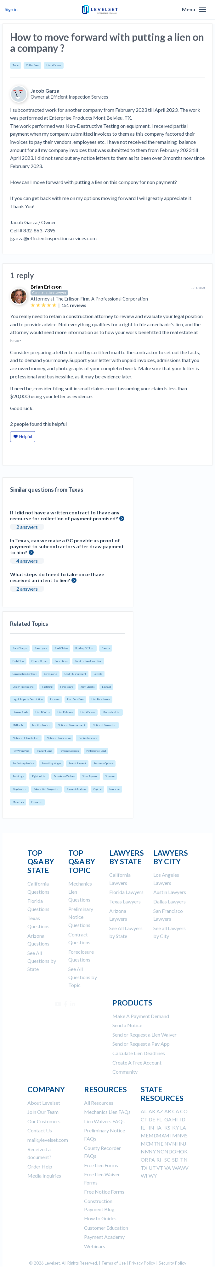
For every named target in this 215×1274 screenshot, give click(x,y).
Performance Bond (96, 750)
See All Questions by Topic (82, 977)
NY (152, 1151)
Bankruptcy (41, 648)
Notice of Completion (104, 725)
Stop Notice (19, 789)
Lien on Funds (20, 712)
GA (168, 1119)
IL (143, 1127)
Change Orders (39, 661)
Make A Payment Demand (140, 1016)
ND (168, 1151)
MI (167, 1135)
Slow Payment (90, 776)
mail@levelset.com (47, 1140)
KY (175, 1127)
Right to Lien (38, 776)
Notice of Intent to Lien (26, 738)
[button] (202, 9)
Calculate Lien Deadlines (138, 1053)
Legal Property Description (27, 699)
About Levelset (43, 1103)
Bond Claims (61, 648)
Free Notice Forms (104, 1192)
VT (159, 1168)
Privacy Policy (142, 1263)
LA (183, 1127)
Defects (97, 673)
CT (144, 1119)
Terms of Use (113, 1263)
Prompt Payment (77, 763)
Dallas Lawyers (169, 901)
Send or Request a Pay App (141, 1044)
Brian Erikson (46, 287)
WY (153, 1176)
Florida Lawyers (126, 892)
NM (145, 1151)
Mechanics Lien (111, 712)
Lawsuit (106, 686)
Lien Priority (42, 712)
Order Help (39, 1166)
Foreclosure (66, 686)
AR (167, 1111)
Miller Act (19, 725)
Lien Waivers (53, 65)
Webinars (94, 1246)
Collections (32, 65)
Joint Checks (87, 686)
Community (125, 1072)
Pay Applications (87, 738)
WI (144, 1176)
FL (159, 1119)
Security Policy (172, 1263)
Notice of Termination (59, 738)
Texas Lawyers (125, 901)
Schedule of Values (64, 776)
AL (144, 1111)
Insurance (114, 789)
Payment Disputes (69, 750)
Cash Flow (18, 661)
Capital (97, 789)
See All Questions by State (41, 961)
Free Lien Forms (101, 1165)
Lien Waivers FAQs (104, 1121)
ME (145, 1135)
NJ (183, 1144)
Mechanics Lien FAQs (107, 1112)
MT (153, 1144)
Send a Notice (127, 1025)
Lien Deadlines (75, 699)
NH (176, 1144)
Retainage (18, 776)
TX (144, 1168)
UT (152, 1168)
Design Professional (23, 686)
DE (152, 1119)
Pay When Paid (21, 750)
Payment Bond (44, 750)
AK (152, 1111)
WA (176, 1168)
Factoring (47, 686)
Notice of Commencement (71, 725)
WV (184, 1168)
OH (176, 1151)
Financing (36, 802)
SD (175, 1160)
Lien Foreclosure (100, 699)
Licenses (54, 699)
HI (175, 1119)
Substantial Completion (46, 789)
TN (184, 1160)
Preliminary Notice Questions (80, 917)
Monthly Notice (41, 725)
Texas (16, 65)
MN (176, 1135)
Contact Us (39, 1130)
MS (184, 1135)
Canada (106, 648)
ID (182, 1119)
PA (152, 1160)
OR (144, 1160)
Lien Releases (65, 712)
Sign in (11, 9)
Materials (18, 802)
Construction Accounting (88, 661)
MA (160, 1135)
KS (167, 1127)
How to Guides (100, 1218)
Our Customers (43, 1121)
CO (184, 1111)
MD (153, 1135)
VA (167, 1168)
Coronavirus (50, 673)
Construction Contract (25, 673)
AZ (159, 1111)
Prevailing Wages (51, 763)
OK (184, 1151)
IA (158, 1127)
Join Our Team (43, 1112)
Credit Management (75, 673)
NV (168, 1144)
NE (159, 1144)
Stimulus (110, 776)
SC (167, 1160)
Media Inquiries (44, 1176)
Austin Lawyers (169, 892)
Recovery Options (103, 763)
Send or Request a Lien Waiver (144, 1035)
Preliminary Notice (23, 763)
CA (175, 1111)
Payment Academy (76, 789)
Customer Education (106, 1228)
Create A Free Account (136, 1062)
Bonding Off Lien (84, 648)
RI (158, 1160)
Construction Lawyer (49, 292)
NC (160, 1151)
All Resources (98, 1103)
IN (151, 1127)
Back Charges (20, 648)
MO (145, 1144)
